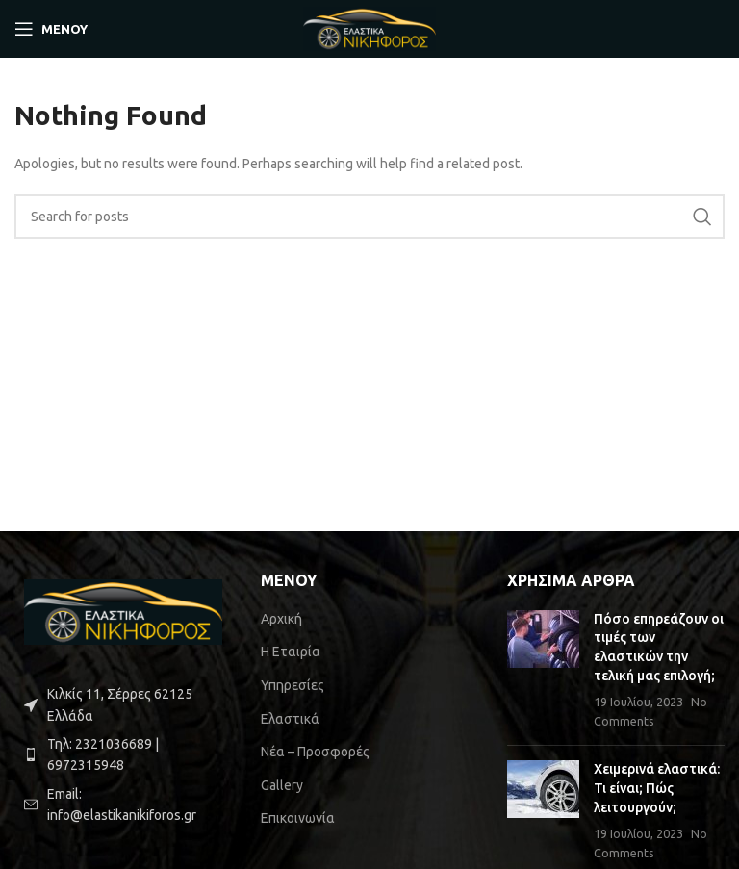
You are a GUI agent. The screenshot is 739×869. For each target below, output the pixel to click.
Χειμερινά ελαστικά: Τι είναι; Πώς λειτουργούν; (657, 787)
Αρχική (281, 618)
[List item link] (123, 755)
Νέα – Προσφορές (315, 751)
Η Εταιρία (290, 651)
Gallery (282, 785)
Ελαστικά (290, 719)
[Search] (369, 216)
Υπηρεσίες (292, 685)
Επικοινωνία (298, 818)
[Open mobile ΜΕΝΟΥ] (51, 29)
